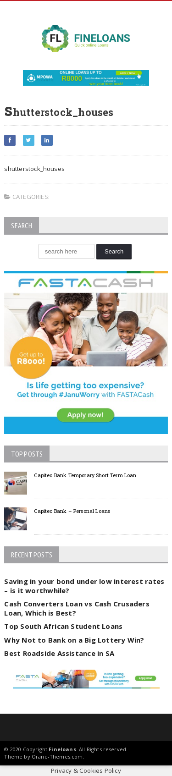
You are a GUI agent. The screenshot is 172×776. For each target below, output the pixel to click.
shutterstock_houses (34, 169)
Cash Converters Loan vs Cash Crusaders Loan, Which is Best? (77, 608)
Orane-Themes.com (57, 756)
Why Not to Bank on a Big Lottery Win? (74, 639)
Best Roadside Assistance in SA (59, 653)
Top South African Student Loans (63, 626)
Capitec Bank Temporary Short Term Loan (85, 475)
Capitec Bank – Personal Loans (72, 510)
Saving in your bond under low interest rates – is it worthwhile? (84, 586)
